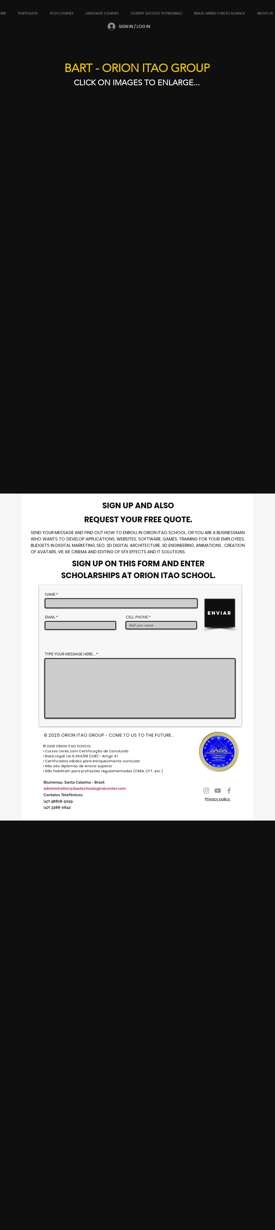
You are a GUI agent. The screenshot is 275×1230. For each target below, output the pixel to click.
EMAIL (50, 617)
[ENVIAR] (220, 613)
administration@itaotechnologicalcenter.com (85, 788)
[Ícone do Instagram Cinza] (206, 790)
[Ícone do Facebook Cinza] (229, 790)
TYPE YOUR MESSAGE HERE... (70, 654)
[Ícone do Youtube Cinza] (218, 790)
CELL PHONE (137, 617)
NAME (50, 594)
